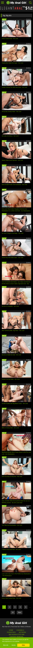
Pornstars (11, 632)
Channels (20, 630)
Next (19, 612)
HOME (11, 630)
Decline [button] (14, 645)
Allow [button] (23, 645)
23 (13, 612)
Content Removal (16, 636)
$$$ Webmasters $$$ (16, 634)
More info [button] (5, 645)
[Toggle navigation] (2, 2)
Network (22, 632)
